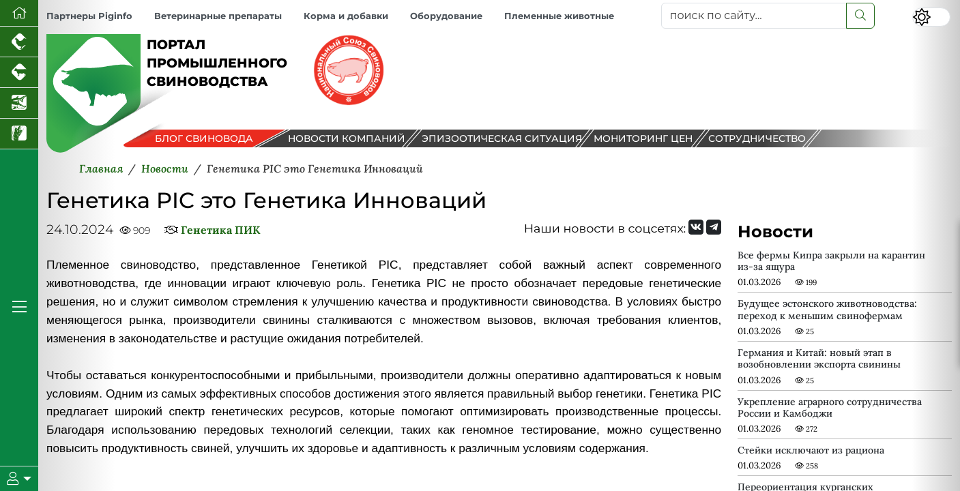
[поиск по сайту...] (754, 16)
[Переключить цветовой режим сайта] (931, 17)
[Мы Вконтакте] (695, 227)
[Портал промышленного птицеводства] (19, 42)
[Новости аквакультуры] (19, 103)
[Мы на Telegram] (713, 227)
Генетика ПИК (220, 230)
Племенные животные (559, 16)
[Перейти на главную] (19, 13)
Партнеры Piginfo (89, 16)
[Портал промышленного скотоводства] (19, 72)
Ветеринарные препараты (218, 16)
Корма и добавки (346, 16)
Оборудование (446, 16)
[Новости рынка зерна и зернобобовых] (19, 134)
